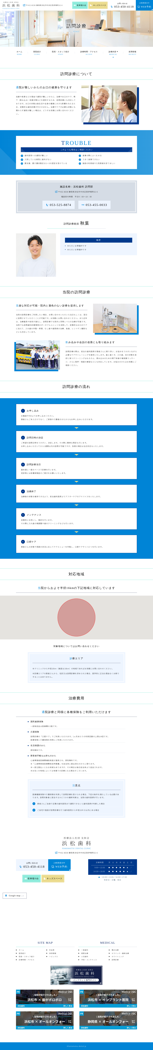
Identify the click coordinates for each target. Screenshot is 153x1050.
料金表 (51, 950)
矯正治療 (115, 950)
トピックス (53, 956)
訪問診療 (115, 960)
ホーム (21, 950)
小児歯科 (84, 956)
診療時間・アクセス (26, 960)
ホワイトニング (118, 956)
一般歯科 (84, 950)
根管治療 (84, 953)
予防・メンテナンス (89, 960)
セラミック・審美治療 (120, 953)
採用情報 (52, 953)
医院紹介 (22, 953)
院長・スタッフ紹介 (26, 956)
